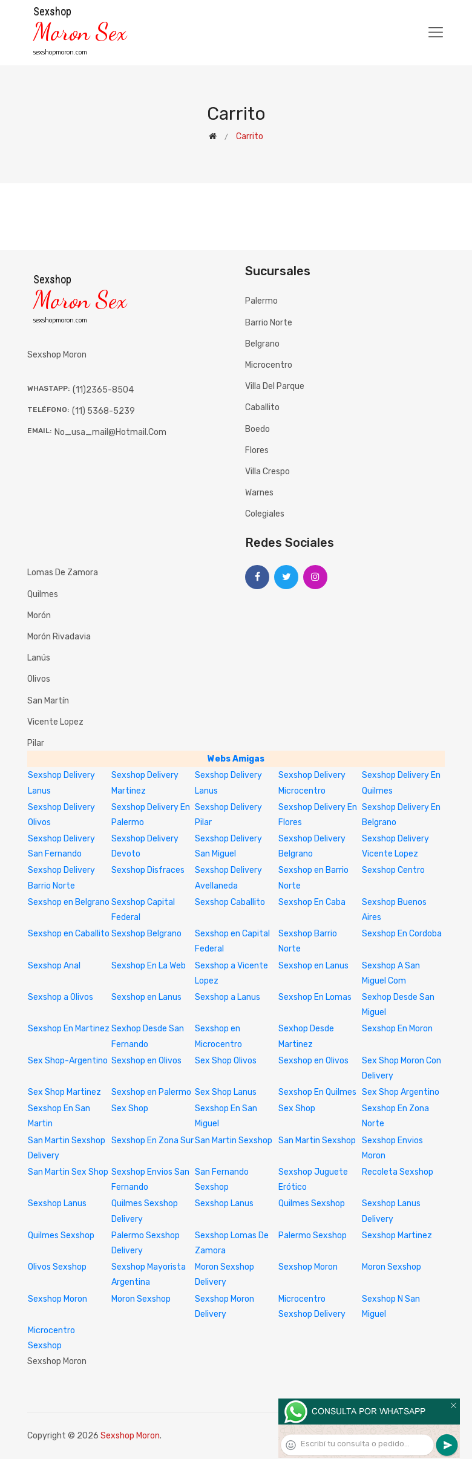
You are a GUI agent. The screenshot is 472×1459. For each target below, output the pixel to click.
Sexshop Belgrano (146, 934)
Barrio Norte (268, 323)
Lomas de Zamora (62, 572)
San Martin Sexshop (233, 1140)
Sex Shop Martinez (64, 1092)
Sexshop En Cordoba (402, 934)
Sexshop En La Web (148, 966)
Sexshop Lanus (57, 1203)
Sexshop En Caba (312, 902)
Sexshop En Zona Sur (152, 1140)
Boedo (257, 429)
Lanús (38, 658)
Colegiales (264, 514)
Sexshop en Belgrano (69, 902)
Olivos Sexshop (57, 1267)
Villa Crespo (267, 471)
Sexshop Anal (54, 966)
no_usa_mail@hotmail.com (110, 432)
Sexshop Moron (308, 1267)
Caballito (262, 407)
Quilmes (42, 594)
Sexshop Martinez (397, 1235)
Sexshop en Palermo (151, 1092)
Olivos (38, 679)
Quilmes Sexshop (311, 1203)
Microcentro (268, 365)
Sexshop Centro (393, 870)
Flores (257, 450)
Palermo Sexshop (312, 1235)
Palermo (261, 301)
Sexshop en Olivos (146, 1061)
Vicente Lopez (55, 722)
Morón (39, 615)
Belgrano (262, 344)
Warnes (259, 493)
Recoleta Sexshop (397, 1172)
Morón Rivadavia (59, 637)
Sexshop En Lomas (315, 997)
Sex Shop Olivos (226, 1061)
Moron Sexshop (391, 1267)
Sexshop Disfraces (148, 870)
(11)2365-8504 (103, 390)
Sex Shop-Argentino (68, 1061)
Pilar (35, 743)
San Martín (48, 701)
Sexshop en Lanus (313, 966)
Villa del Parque (274, 386)
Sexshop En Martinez (69, 1028)
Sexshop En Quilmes (317, 1092)
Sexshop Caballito (230, 902)
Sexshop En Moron (397, 1028)
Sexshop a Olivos (60, 997)
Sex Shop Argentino (400, 1092)
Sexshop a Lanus (227, 997)
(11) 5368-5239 (103, 411)
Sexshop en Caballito (69, 934)
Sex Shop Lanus (226, 1092)
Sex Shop (129, 1108)
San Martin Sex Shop (68, 1172)
